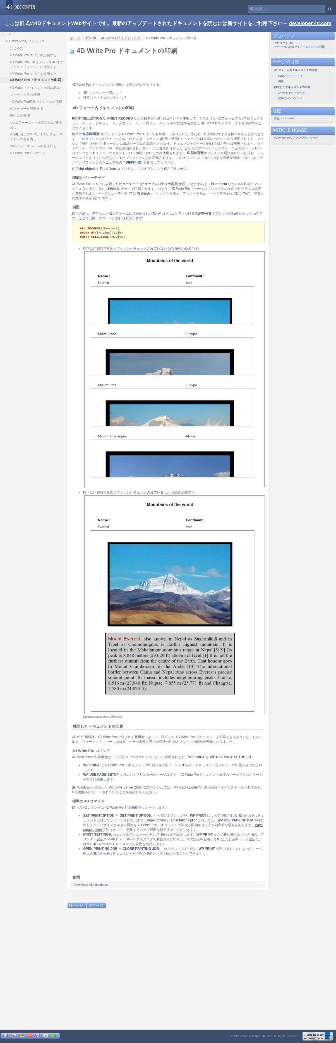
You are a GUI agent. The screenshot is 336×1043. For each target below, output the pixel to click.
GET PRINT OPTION (135, 816)
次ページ (95, 906)
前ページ (76, 906)
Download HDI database (91, 885)
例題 (76, 207)
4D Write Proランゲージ (27, 153)
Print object (85, 169)
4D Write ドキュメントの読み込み (35, 88)
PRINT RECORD (120, 118)
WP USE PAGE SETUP (101, 775)
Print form (108, 169)
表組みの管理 (20, 116)
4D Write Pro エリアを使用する (33, 74)
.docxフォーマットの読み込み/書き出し (36, 125)
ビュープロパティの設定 (159, 184)
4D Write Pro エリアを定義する (33, 55)
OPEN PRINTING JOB (100, 850)
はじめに (16, 48)
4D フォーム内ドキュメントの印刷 (103, 108)
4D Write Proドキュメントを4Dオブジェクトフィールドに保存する (36, 64)
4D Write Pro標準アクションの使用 (36, 102)
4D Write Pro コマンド (91, 751)
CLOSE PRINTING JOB (141, 850)
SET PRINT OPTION (98, 816)
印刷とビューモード (88, 178)
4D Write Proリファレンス (25, 41)
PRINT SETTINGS (97, 835)
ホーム (6, 34)
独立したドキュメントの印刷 (98, 727)
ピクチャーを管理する (26, 109)
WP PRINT (91, 766)
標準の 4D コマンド (88, 802)
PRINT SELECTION (87, 118)
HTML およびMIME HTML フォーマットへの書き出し (36, 136)
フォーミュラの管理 (25, 95)
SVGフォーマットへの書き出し (33, 146)
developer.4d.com (310, 23)
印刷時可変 (91, 134)
